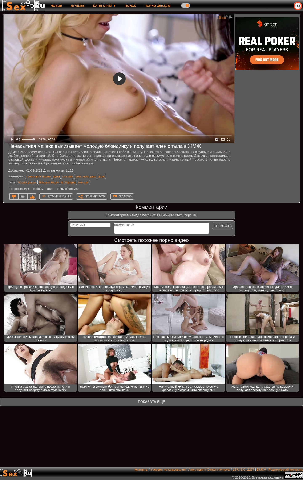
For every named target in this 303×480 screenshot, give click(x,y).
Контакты (141, 469)
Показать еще (151, 402)
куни (56, 176)
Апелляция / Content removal (209, 469)
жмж (101, 176)
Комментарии (59, 196)
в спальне (68, 182)
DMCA (261, 469)
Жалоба (125, 196)
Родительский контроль (285, 469)
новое (56, 5)
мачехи (83, 182)
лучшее (77, 5)
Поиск (130, 5)
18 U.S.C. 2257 (243, 469)
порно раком (27, 182)
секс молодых (86, 176)
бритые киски (48, 182)
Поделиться (95, 196)
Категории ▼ (104, 5)
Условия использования (168, 469)
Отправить (222, 226)
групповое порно (38, 176)
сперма (67, 176)
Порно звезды (158, 5)
